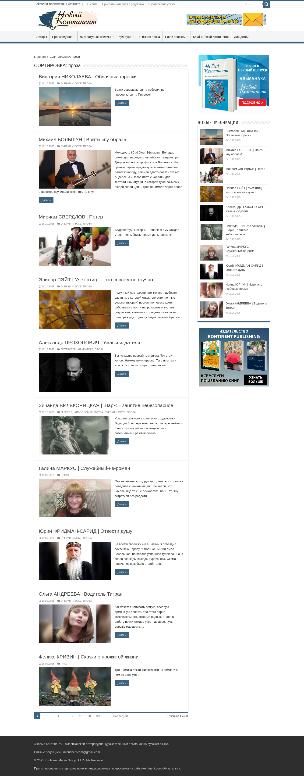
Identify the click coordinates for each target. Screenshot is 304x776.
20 (89, 716)
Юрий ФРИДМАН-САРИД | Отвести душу (85, 531)
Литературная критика (95, 37)
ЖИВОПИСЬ (81, 412)
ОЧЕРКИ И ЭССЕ (70, 83)
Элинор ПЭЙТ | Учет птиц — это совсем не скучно (96, 279)
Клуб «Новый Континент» (211, 37)
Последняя (120, 716)
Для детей (241, 37)
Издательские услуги (162, 4)
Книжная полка (149, 37)
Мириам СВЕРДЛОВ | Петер (71, 216)
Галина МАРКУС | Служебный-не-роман (84, 468)
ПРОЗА (87, 83)
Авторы (41, 37)
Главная (40, 56)
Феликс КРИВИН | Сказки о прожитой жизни (88, 656)
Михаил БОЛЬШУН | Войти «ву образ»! (83, 139)
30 (97, 716)
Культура (125, 37)
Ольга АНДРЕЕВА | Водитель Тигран (81, 594)
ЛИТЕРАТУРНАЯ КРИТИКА (76, 349)
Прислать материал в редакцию (123, 4)
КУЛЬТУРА (96, 412)
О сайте (92, 4)
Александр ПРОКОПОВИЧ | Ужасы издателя (89, 342)
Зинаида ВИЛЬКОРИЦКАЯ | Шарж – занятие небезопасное (106, 405)
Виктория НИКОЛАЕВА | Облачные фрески (88, 76)
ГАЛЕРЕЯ (66, 412)
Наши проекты (175, 37)
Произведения (62, 37)
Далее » (122, 102)
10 (80, 716)
